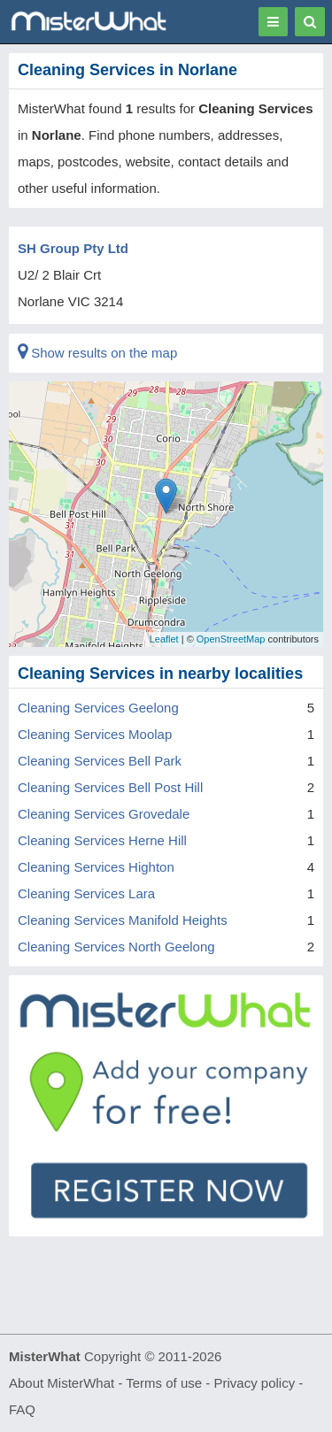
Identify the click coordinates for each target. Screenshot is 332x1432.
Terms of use (164, 1382)
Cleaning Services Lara (86, 893)
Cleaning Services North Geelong (116, 946)
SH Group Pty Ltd (73, 248)
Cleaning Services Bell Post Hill (110, 787)
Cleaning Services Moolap (95, 734)
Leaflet (164, 639)
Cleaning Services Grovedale (103, 813)
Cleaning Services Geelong (98, 707)
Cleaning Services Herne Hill (102, 840)
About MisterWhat (61, 1382)
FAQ (22, 1409)
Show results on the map (97, 352)
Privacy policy (255, 1382)
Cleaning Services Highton (96, 866)
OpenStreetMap (231, 639)
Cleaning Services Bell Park (99, 760)
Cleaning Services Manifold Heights (123, 920)
